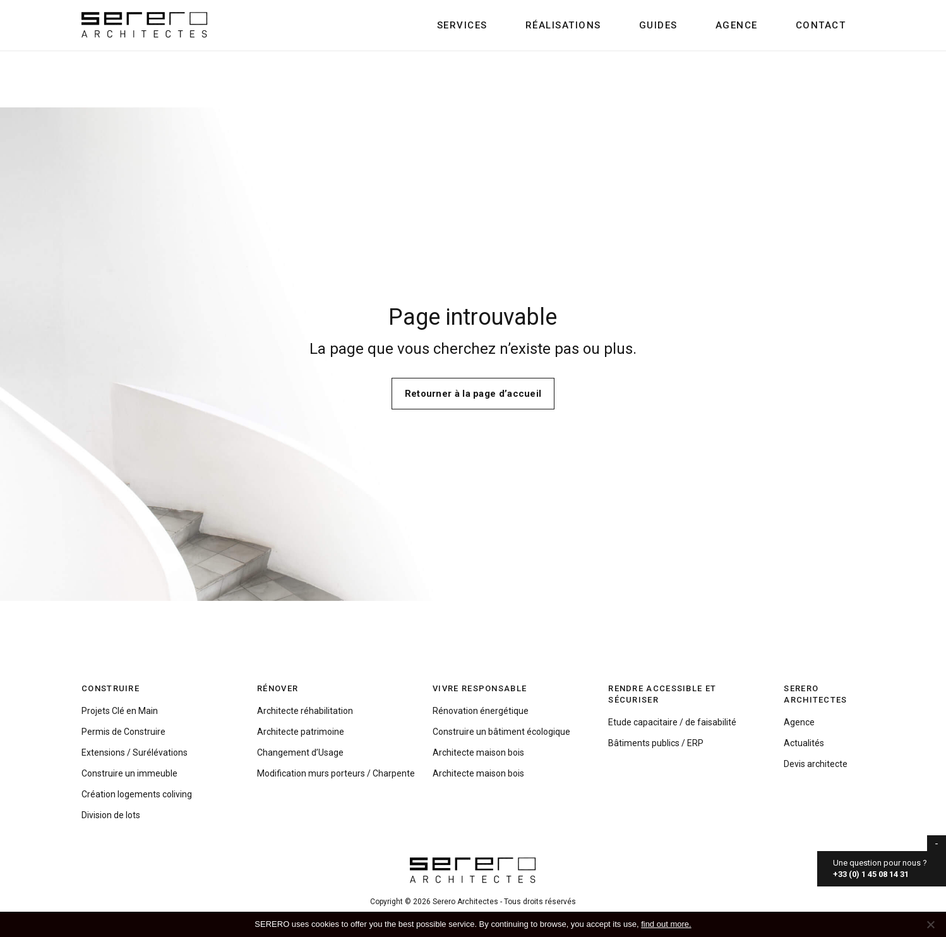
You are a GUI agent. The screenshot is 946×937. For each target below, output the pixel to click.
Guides (658, 25)
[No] (930, 924)
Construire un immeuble (129, 773)
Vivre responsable (480, 688)
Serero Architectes (815, 694)
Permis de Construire (123, 732)
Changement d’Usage (300, 752)
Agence (736, 25)
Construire (110, 688)
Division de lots (110, 815)
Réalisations (563, 25)
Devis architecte (815, 764)
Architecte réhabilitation (305, 711)
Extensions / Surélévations (134, 752)
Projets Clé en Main (119, 711)
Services (462, 25)
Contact (821, 25)
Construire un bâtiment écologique (501, 732)
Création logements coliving (136, 794)
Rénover (277, 688)
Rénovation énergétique (481, 711)
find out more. (666, 924)
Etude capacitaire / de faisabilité (672, 722)
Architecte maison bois (478, 752)
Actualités (804, 743)
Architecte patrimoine (300, 732)
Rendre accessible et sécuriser (662, 694)
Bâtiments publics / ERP (656, 743)
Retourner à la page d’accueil (473, 393)
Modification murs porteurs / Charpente (336, 773)
